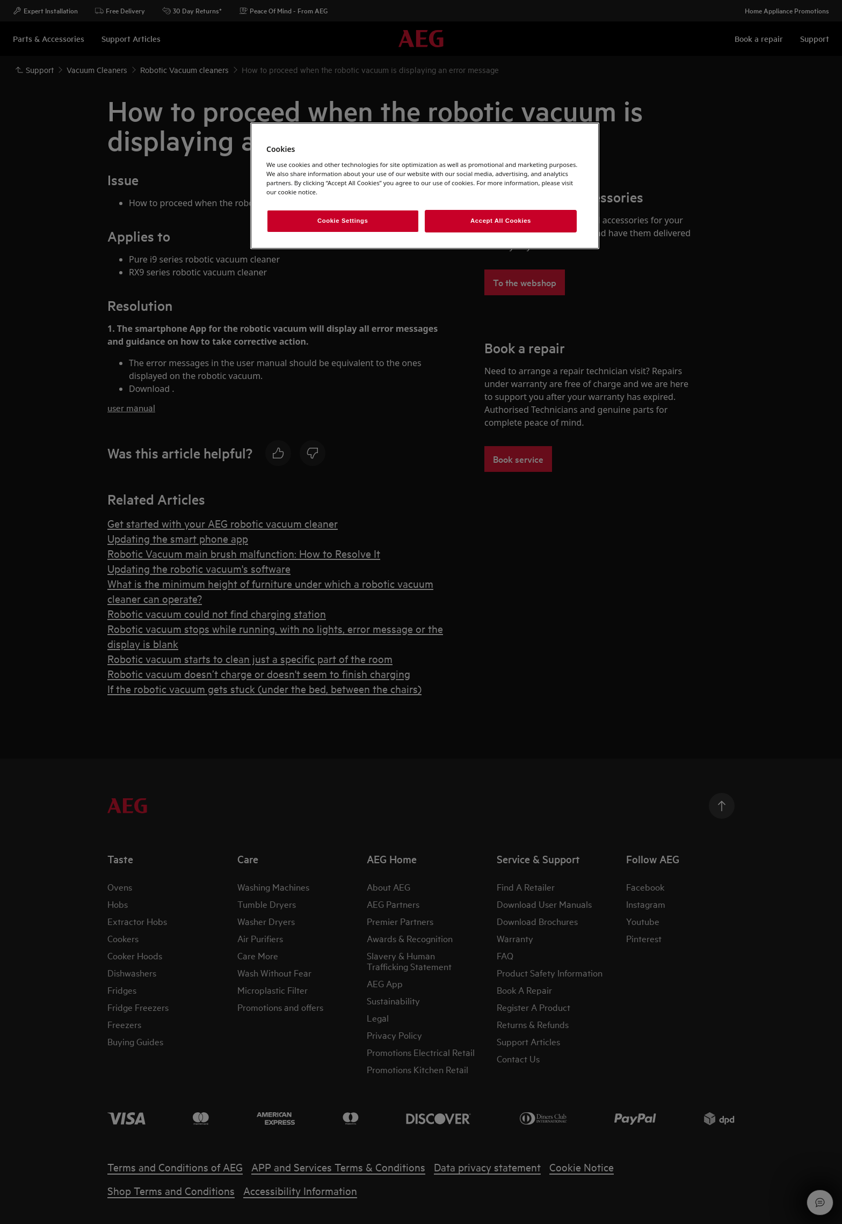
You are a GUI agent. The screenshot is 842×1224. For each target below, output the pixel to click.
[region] (424, 185)
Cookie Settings (342, 220)
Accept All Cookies (500, 220)
